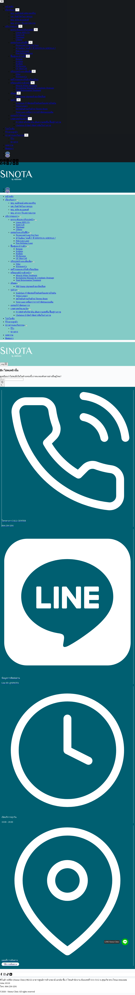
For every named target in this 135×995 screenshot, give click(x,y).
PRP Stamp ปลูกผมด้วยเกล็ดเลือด (30, 286)
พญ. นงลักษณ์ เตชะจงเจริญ (23, 203)
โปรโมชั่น (10, 318)
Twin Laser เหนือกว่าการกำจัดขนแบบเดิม (34, 302)
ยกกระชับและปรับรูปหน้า (23, 219)
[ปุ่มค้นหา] (2, 384)
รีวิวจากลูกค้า (11, 322)
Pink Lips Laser (22, 241)
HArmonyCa (21, 266)
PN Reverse (21, 256)
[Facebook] (1, 164)
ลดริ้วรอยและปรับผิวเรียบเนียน (24, 269)
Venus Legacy (22, 296)
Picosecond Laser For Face (27, 235)
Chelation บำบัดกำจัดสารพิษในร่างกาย (33, 315)
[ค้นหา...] (11, 379)
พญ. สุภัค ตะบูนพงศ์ (20, 209)
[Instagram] (7, 164)
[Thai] (7, 189)
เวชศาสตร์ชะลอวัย (20, 308)
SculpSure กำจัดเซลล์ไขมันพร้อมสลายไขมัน (36, 293)
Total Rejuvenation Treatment (28, 280)
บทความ (9, 335)
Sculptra (19, 251)
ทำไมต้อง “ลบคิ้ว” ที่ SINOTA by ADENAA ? (36, 238)
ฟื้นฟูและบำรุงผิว (19, 246)
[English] (7, 191)
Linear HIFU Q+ (23, 222)
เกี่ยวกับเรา (10, 200)
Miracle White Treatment (26, 275)
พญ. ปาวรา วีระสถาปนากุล (23, 213)
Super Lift (20, 225)
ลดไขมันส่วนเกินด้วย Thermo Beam (32, 299)
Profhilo (19, 253)
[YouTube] (14, 164)
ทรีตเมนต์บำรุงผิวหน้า (21, 273)
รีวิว (12, 328)
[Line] (4, 164)
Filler (18, 264)
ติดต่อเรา (9, 338)
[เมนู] (4, 364)
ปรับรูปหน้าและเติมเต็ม (22, 261)
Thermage (20, 227)
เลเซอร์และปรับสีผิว (20, 232)
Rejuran (19, 249)
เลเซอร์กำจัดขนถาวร (20, 305)
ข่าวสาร (14, 332)
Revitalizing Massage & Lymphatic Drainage (35, 278)
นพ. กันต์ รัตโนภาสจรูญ (21, 206)
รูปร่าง (14, 290)
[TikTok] (11, 164)
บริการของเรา (12, 216)
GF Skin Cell (21, 258)
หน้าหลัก (9, 196)
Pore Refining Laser (24, 243)
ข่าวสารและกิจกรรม (15, 325)
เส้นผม (14, 283)
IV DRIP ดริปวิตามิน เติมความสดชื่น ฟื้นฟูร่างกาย (38, 312)
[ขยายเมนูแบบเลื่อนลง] (17, 200)
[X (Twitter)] (17, 164)
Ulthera (19, 229)
